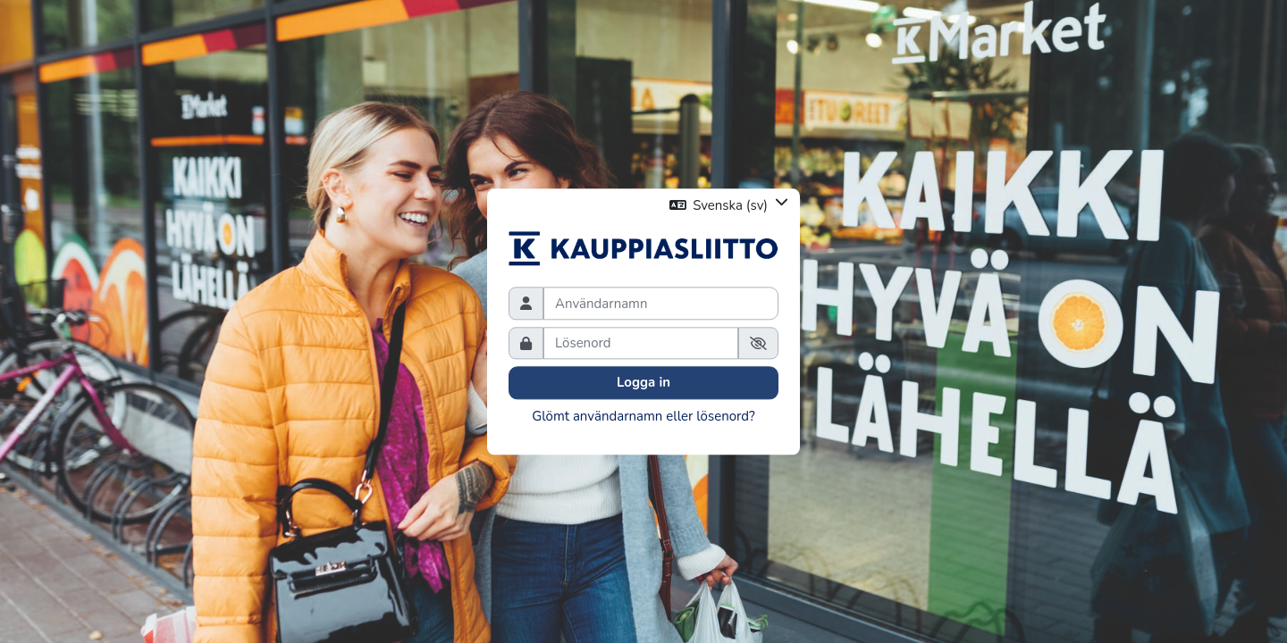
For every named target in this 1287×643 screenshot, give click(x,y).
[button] (729, 204)
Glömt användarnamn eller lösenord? (643, 416)
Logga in (643, 383)
